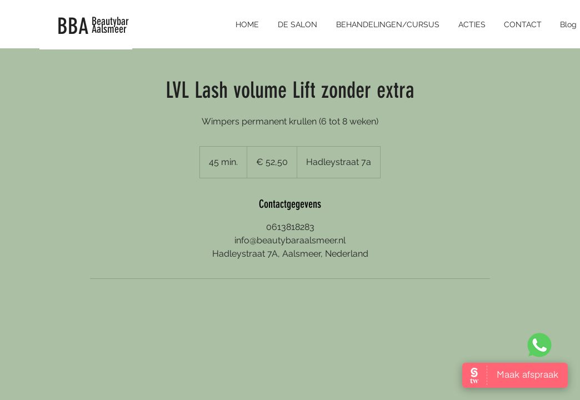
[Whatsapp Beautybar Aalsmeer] (539, 345)
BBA (73, 26)
